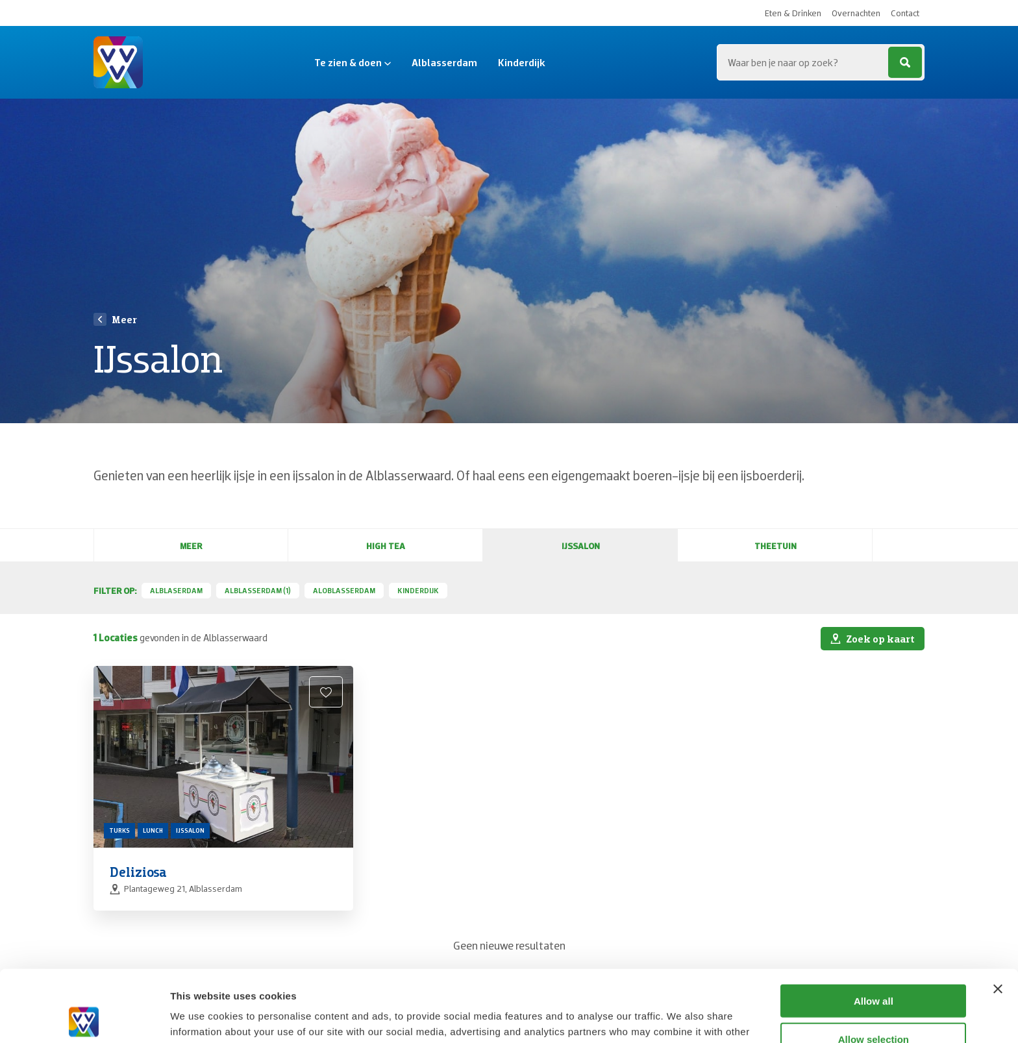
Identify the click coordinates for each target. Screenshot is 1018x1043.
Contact (905, 13)
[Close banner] (997, 917)
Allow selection (873, 967)
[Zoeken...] (821, 62)
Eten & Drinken (793, 13)
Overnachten (856, 13)
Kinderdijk (521, 62)
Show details (681, 1017)
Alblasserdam (444, 62)
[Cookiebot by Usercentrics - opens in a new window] (84, 1017)
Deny (874, 1005)
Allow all (873, 929)
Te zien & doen (352, 62)
